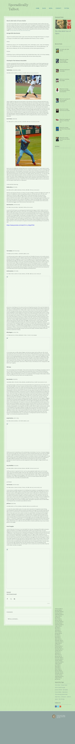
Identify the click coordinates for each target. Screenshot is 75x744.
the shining (61, 699)
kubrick (69, 696)
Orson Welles (58, 692)
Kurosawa (65, 689)
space (56, 699)
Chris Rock (57, 685)
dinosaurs (63, 696)
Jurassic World (58, 689)
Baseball (9, 592)
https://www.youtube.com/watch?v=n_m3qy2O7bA (20, 225)
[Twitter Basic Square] (58, 706)
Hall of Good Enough (12, 594)
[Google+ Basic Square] (60, 706)
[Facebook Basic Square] (56, 706)
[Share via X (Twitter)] (11, 599)
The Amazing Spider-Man (61, 694)
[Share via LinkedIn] (14, 599)
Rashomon (65, 692)
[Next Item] (68, 24)
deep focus (57, 696)
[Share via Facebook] (7, 599)
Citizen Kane (64, 685)
